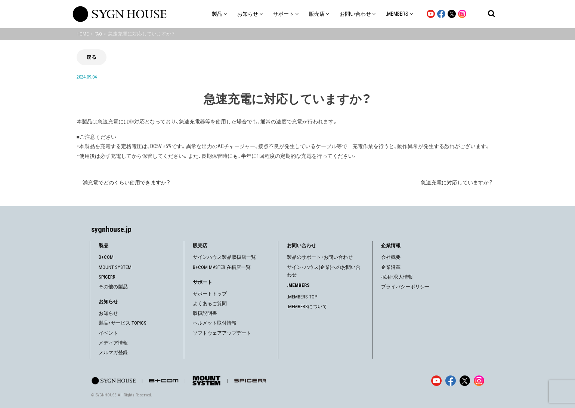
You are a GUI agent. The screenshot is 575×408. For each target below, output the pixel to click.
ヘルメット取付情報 (215, 323)
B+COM (106, 257)
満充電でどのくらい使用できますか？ (126, 182)
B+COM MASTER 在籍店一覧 (222, 267)
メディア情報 (113, 343)
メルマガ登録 (113, 352)
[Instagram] (479, 380)
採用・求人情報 (397, 277)
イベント (108, 333)
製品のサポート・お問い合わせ (320, 257)
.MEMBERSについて (307, 306)
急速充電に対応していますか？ (457, 182)
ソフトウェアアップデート (222, 333)
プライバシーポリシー (405, 286)
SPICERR (107, 277)
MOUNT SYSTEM (115, 267)
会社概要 (391, 257)
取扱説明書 (205, 313)
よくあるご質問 (210, 303)
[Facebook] (450, 380)
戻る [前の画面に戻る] (91, 57)
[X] (465, 380)
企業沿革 (391, 267)
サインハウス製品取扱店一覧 (224, 257)
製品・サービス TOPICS (122, 323)
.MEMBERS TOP (302, 297)
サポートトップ (210, 294)
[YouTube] (436, 380)
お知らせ (108, 313)
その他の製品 (113, 286)
